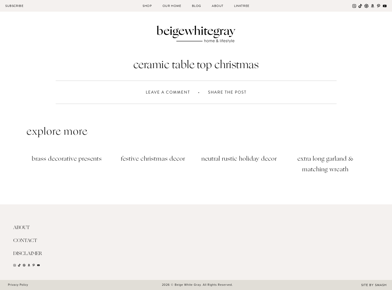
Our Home (171, 5)
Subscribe (14, 5)
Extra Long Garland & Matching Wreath (325, 164)
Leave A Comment (168, 92)
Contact (25, 240)
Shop (147, 5)
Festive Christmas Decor (153, 159)
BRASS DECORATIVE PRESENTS (67, 159)
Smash (381, 285)
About (217, 5)
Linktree (241, 5)
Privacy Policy (18, 285)
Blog (196, 5)
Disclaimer (27, 253)
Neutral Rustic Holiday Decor (239, 159)
